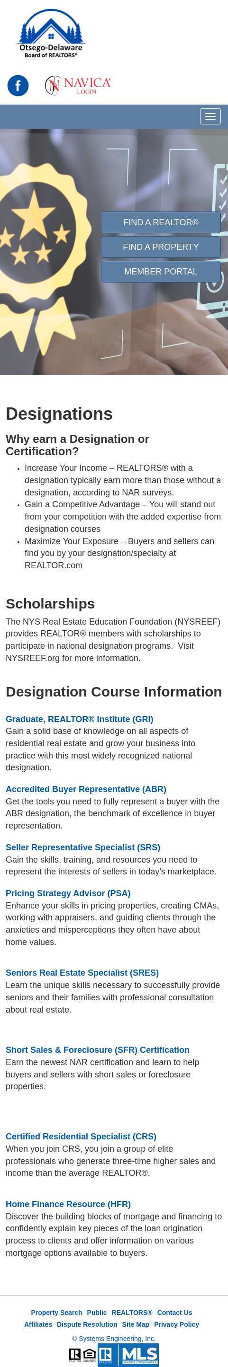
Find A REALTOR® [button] (161, 222)
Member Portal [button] (160, 271)
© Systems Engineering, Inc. (114, 1338)
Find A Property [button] (161, 247)
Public (97, 1312)
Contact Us (174, 1312)
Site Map (136, 1324)
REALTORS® (132, 1312)
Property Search (56, 1312)
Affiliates (38, 1324)
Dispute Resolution (87, 1324)
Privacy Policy (176, 1324)
